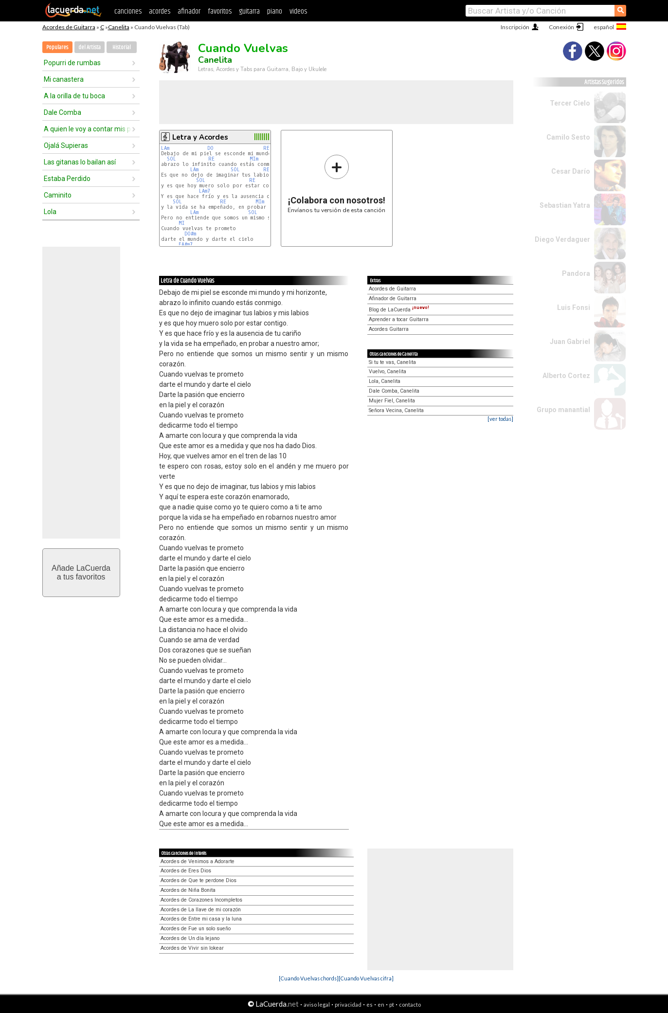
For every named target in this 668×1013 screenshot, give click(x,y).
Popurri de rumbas (72, 63)
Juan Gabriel (570, 341)
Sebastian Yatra (565, 205)
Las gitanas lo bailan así (80, 162)
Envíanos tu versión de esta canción (336, 183)
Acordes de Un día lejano (190, 938)
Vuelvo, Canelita (387, 371)
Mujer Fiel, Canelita (392, 401)
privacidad (348, 1004)
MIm (254, 159)
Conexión (561, 27)
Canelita (118, 27)
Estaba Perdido (67, 178)
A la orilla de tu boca (74, 96)
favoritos (220, 11)
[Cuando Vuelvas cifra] (366, 978)
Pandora (576, 273)
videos (298, 11)
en (381, 1004)
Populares (57, 47)
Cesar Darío (570, 171)
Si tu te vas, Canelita (392, 362)
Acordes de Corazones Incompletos (201, 900)
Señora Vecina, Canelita (396, 410)
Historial (121, 47)
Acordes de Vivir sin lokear (192, 948)
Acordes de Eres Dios (186, 871)
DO (210, 148)
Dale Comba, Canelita (394, 391)
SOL (171, 159)
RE (266, 148)
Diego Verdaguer (562, 239)
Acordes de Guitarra (68, 27)
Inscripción (515, 27)
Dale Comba (62, 112)
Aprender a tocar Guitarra (399, 319)
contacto (410, 1004)
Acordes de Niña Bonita (188, 890)
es (369, 1004)
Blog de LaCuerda (399, 310)
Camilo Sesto (568, 137)
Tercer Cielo (570, 103)
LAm (165, 148)
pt (391, 1004)
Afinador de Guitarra (392, 298)
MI (182, 223)
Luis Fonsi (573, 307)
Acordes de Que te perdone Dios (198, 880)
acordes (159, 11)
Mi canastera (64, 79)
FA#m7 (186, 244)
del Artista (89, 47)
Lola (50, 212)
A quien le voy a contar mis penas (87, 129)
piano (274, 11)
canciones (128, 11)
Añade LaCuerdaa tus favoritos (81, 572)
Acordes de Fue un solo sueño (196, 928)
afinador (189, 11)
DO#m (190, 234)
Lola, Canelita (384, 381)
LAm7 (204, 191)
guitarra (249, 11)
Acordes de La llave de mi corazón (201, 909)
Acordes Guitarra (389, 329)
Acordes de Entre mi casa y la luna (201, 919)
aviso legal (317, 1004)
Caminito (58, 195)
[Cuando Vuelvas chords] (309, 978)
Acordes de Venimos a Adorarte (198, 861)
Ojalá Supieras (66, 145)
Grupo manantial (563, 410)
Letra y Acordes (200, 137)
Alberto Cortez (566, 376)
